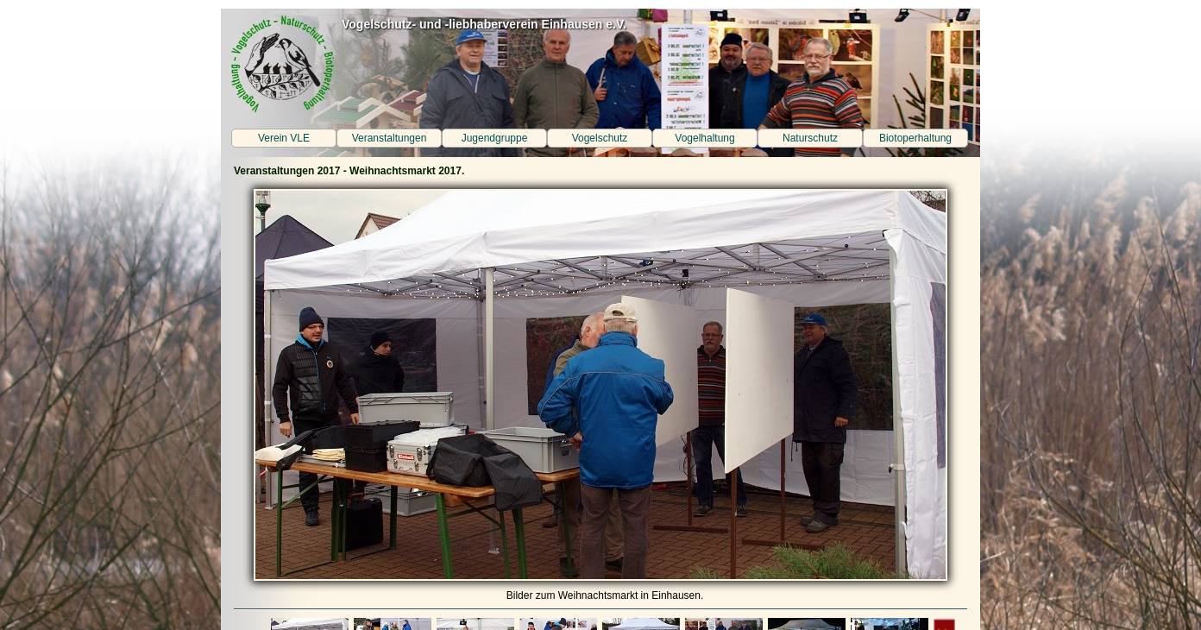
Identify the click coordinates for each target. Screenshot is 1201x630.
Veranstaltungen (389, 138)
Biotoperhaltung (915, 138)
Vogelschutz (600, 138)
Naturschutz (810, 138)
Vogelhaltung (704, 138)
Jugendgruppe (495, 138)
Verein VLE (284, 138)
